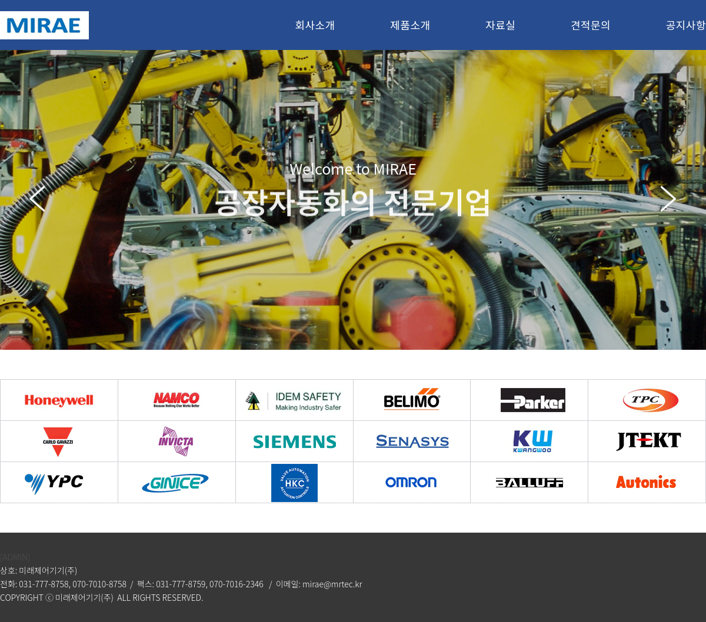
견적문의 (591, 24)
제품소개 (410, 24)
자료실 (500, 24)
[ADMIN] (15, 557)
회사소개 (315, 24)
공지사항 (686, 24)
